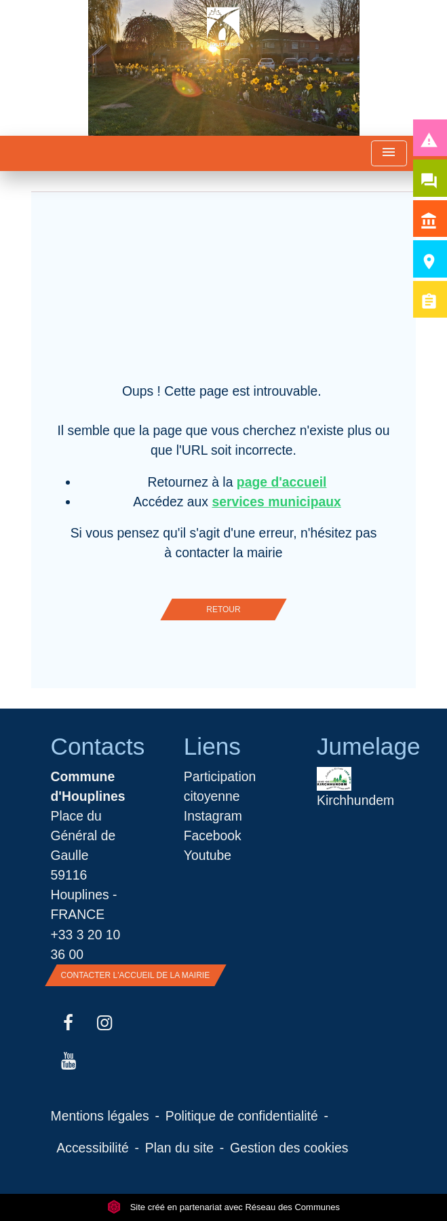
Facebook (212, 835)
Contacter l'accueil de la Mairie (135, 975)
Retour (223, 609)
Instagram (213, 815)
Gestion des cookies (289, 1147)
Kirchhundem (355, 787)
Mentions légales (100, 1115)
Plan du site (179, 1147)
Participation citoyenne (220, 786)
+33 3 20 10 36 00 (86, 944)
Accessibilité (92, 1147)
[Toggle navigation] (388, 153)
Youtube (207, 855)
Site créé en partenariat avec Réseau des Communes (223, 1207)
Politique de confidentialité (242, 1115)
